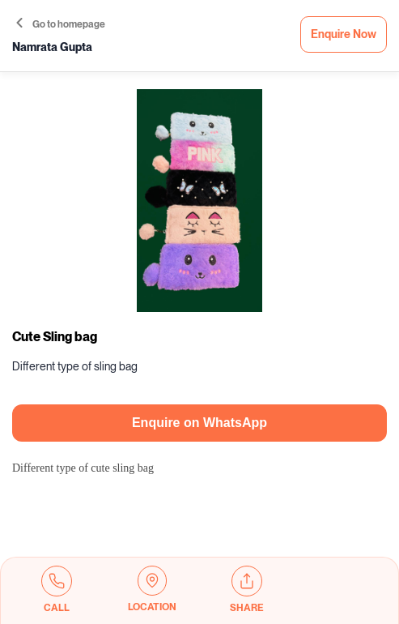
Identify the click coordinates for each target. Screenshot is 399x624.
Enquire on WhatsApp (199, 423)
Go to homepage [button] (60, 24)
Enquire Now (343, 34)
